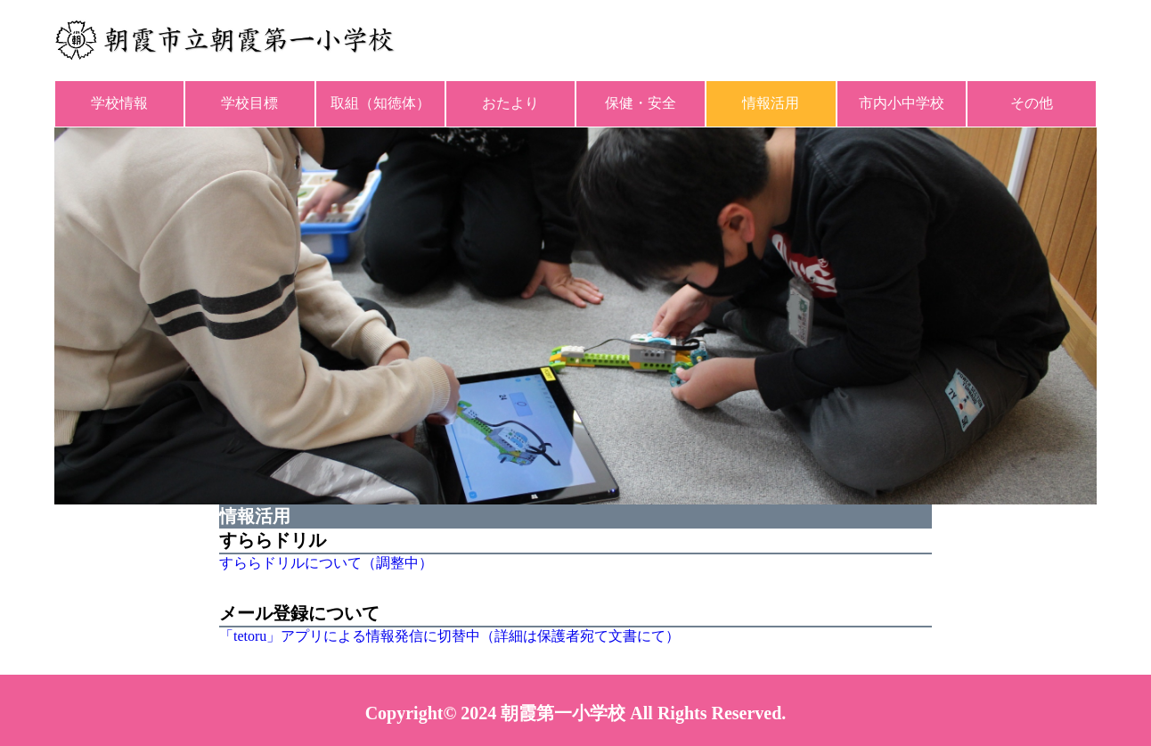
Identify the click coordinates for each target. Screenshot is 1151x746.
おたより (510, 103)
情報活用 (770, 103)
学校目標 (249, 103)
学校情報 (119, 103)
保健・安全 (640, 103)
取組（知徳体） (380, 103)
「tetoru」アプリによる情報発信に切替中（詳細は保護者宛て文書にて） (449, 636)
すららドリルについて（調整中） (326, 562)
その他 (1031, 103)
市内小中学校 (901, 103)
